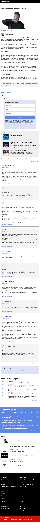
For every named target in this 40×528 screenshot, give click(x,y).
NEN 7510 (3, 498)
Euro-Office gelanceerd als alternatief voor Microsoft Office (18, 425)
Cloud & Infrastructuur (14, 464)
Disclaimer (6, 519)
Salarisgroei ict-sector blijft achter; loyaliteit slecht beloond (18, 413)
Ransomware (4, 495)
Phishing (3, 493)
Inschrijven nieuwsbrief (6, 510)
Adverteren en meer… (24, 477)
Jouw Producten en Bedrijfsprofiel (27, 479)
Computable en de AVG (6, 506)
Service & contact (5, 508)
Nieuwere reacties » (34, 161)
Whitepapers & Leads (24, 482)
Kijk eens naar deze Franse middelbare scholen (15, 428)
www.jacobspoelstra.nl (9, 85)
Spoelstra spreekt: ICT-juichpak (16, 441)
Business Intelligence (6, 92)
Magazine (3, 484)
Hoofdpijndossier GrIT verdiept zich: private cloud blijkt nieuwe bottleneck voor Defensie (17, 421)
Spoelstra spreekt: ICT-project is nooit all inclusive (21, 455)
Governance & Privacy (14, 449)
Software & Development (14, 459)
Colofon (3, 503)
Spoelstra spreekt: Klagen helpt (16, 451)
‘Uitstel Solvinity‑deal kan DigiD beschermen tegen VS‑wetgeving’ (15, 416)
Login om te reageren (7, 183)
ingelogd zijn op (10, 370)
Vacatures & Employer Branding (27, 484)
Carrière (11, 439)
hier (30, 124)
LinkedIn (23, 508)
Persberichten (23, 486)
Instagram (24, 513)
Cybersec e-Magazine (5, 489)
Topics (2, 491)
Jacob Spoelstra (9, 34)
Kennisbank (3, 479)
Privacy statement (28, 519)
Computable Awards (5, 482)
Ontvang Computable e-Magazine (8, 486)
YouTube (24, 510)
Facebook (24, 503)
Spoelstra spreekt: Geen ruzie (16, 461)
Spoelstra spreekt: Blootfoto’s (16, 466)
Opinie (12, 30)
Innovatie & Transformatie (15, 444)
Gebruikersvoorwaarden (16, 519)
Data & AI (16, 30)
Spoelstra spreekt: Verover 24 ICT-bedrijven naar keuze (22, 446)
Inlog (2, 513)
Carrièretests (4, 477)
